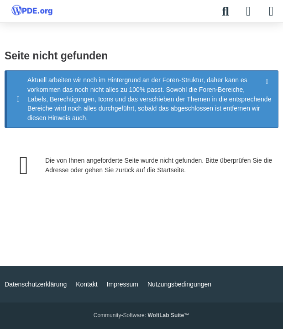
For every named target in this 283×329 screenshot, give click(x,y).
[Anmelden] (248, 11)
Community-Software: (141, 315)
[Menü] (271, 11)
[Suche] (225, 11)
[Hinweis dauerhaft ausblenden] (267, 80)
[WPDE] (32, 10)
